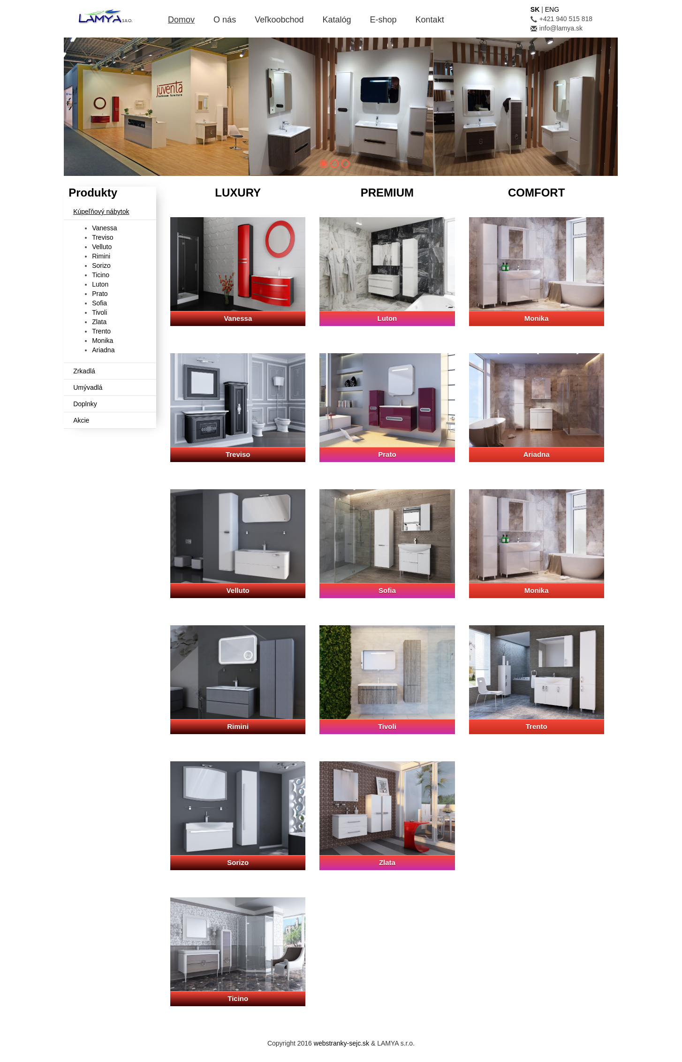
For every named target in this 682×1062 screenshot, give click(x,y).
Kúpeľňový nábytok (101, 211)
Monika (102, 340)
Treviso (102, 237)
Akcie (81, 420)
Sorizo (101, 265)
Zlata (99, 322)
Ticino (100, 275)
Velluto (102, 246)
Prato (99, 293)
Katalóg (336, 19)
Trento (101, 331)
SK (534, 9)
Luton (100, 284)
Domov (181, 19)
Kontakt (430, 19)
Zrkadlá (84, 371)
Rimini (101, 256)
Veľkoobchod (279, 19)
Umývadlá (87, 387)
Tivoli (99, 312)
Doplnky (85, 404)
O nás (224, 19)
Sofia (99, 303)
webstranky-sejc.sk (341, 1043)
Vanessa (104, 228)
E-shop (383, 19)
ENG (552, 9)
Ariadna (103, 350)
